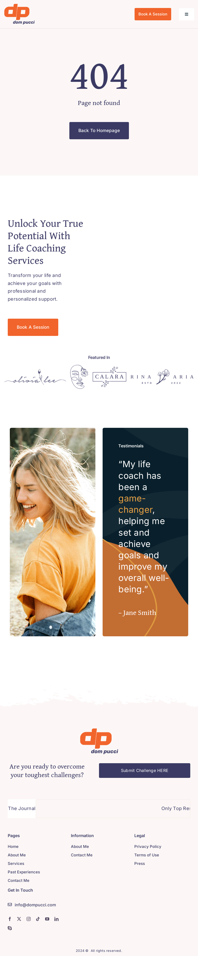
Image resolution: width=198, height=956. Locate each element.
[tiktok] (38, 919)
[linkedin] (56, 919)
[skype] (10, 928)
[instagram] (29, 919)
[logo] (19, 6)
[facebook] (10, 919)
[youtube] (47, 919)
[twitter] (19, 919)
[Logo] (35, 373)
